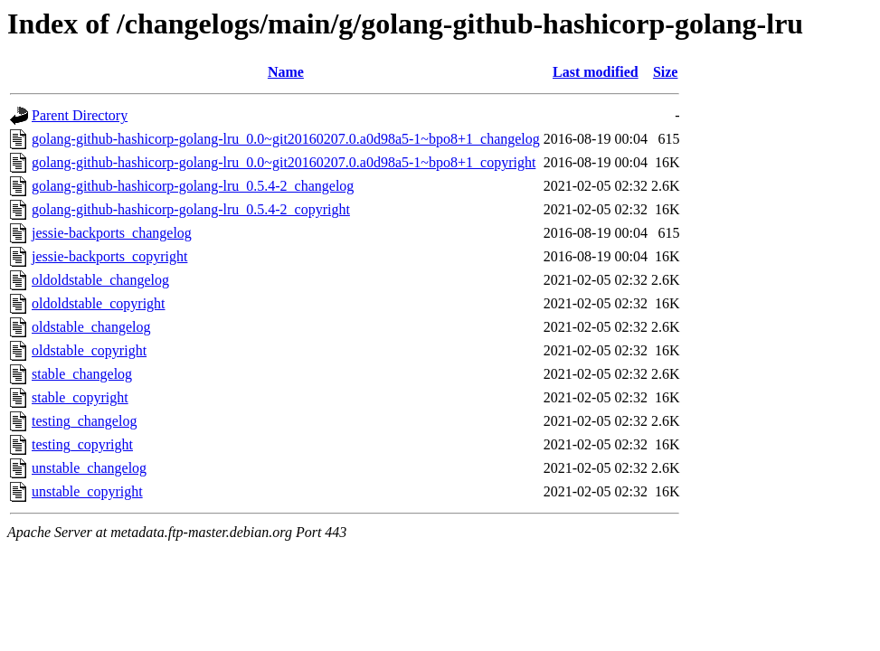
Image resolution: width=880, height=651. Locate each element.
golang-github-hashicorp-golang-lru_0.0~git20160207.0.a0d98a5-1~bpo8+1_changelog (286, 138)
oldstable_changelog (91, 327)
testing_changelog (84, 421)
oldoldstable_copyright (99, 303)
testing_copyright (82, 444)
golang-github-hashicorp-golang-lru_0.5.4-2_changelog (193, 185)
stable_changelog (82, 374)
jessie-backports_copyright (109, 256)
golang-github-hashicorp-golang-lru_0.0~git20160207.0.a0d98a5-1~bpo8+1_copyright (283, 162)
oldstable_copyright (89, 350)
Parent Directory (80, 115)
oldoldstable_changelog (100, 280)
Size (665, 72)
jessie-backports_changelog (112, 233)
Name (286, 72)
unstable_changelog (89, 468)
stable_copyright (80, 397)
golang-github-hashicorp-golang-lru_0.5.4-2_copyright (191, 209)
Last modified (596, 72)
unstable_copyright (87, 491)
